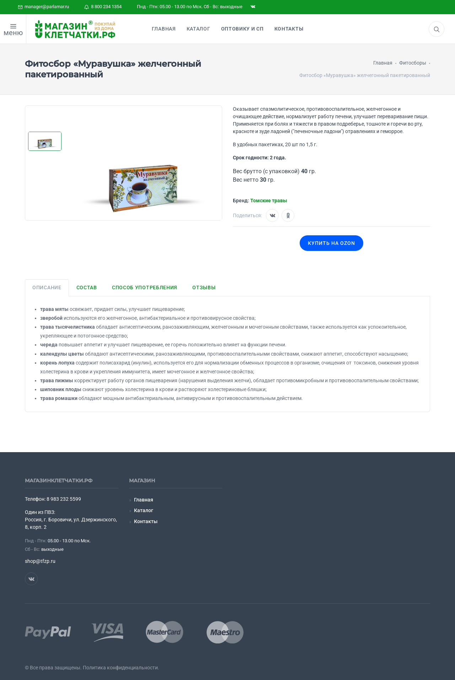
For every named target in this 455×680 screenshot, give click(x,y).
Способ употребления (144, 287)
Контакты (145, 521)
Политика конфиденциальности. (121, 667)
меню (13, 32)
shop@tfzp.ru (40, 561)
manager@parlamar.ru (43, 6)
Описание (46, 287)
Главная (143, 500)
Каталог (143, 510)
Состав (86, 287)
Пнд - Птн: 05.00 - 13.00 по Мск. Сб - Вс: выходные (189, 6)
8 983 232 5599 (64, 499)
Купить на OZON (331, 243)
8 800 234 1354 (103, 6)
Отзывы (203, 287)
